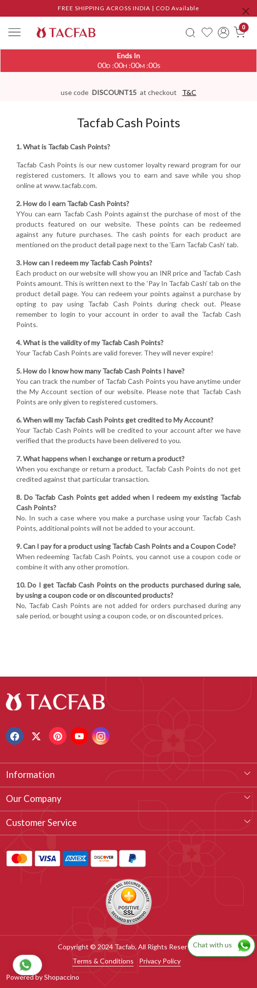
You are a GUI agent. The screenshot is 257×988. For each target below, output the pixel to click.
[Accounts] (223, 32)
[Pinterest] (59, 735)
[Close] (245, 11)
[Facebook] (16, 735)
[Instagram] (102, 735)
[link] (191, 32)
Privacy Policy (160, 961)
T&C (189, 92)
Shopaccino (61, 977)
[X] (37, 735)
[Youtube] (80, 735)
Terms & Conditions (103, 961)
